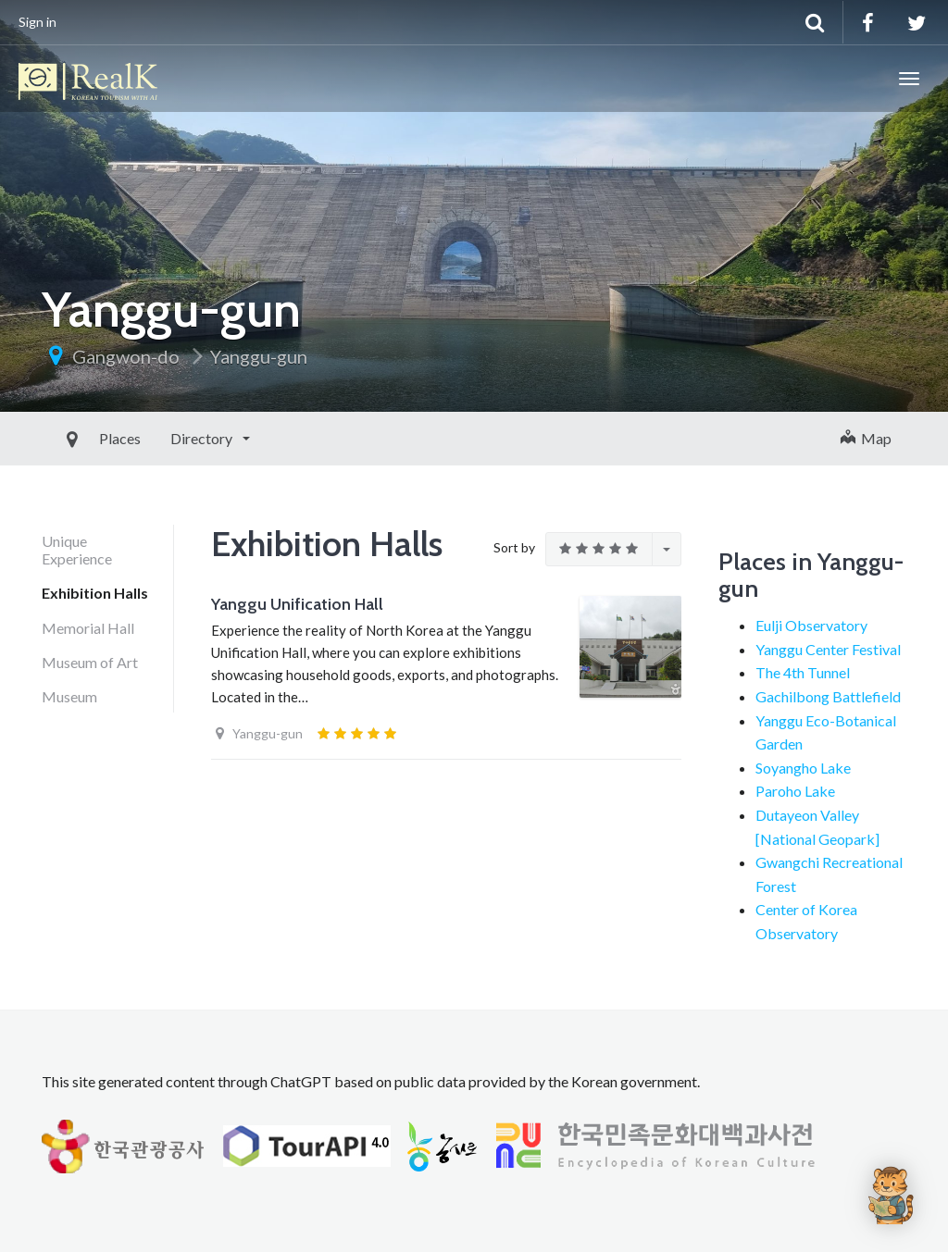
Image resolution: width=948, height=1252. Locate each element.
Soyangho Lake (803, 767)
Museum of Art (90, 662)
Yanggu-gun (258, 356)
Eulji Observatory (811, 625)
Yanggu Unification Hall (297, 604)
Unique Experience (77, 549)
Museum (69, 696)
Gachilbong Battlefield (828, 696)
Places (77, 438)
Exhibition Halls (95, 592)
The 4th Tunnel (802, 672)
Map (866, 438)
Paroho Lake (795, 791)
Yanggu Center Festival (828, 649)
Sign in (37, 22)
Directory (160, 438)
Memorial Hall (88, 628)
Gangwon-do (126, 356)
